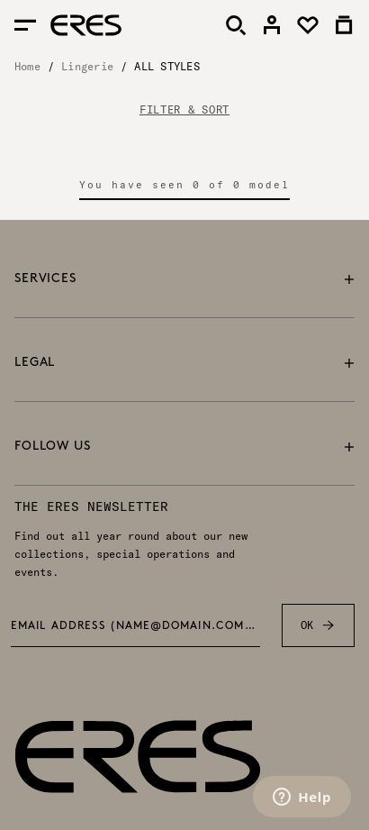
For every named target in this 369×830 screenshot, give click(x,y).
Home (27, 66)
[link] (272, 25)
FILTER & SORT (185, 110)
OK (318, 625)
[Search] (236, 25)
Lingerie (87, 66)
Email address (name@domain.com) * (135, 626)
